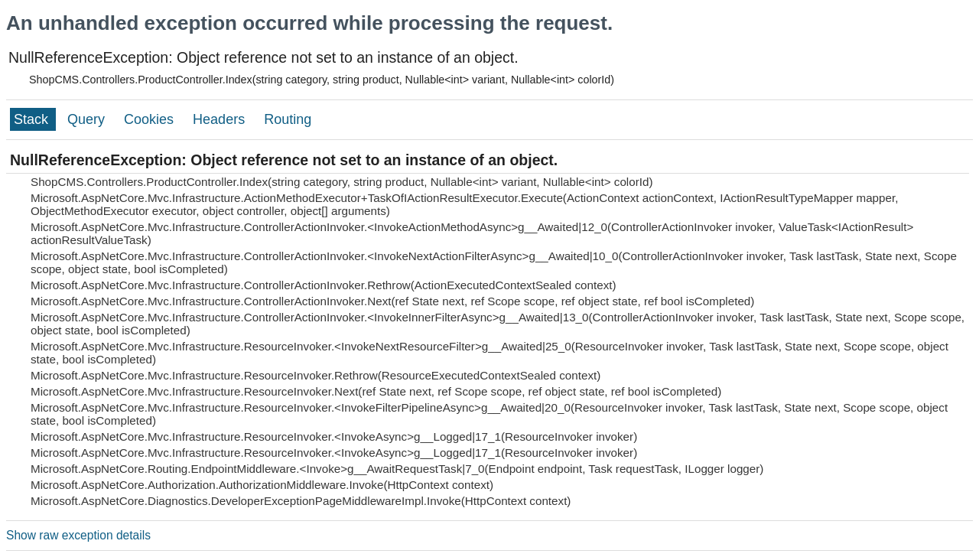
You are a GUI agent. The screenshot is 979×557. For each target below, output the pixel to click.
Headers (221, 119)
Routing (287, 119)
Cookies (150, 119)
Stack (33, 119)
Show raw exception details (78, 535)
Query (88, 119)
